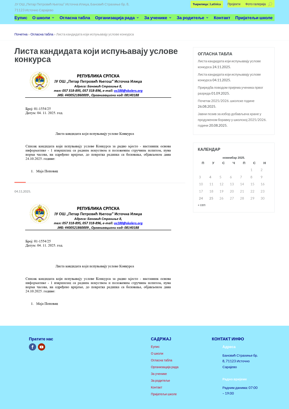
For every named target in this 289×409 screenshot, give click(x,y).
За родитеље (190, 18)
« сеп (201, 205)
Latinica (215, 4)
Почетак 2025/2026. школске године (226, 101)
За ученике (155, 18)
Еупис (20, 18)
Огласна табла (75, 18)
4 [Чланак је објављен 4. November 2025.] (210, 177)
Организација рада (115, 18)
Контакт (222, 18)
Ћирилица (200, 4)
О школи (41, 18)
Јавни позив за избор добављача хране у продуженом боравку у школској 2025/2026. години (232, 119)
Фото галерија (255, 4)
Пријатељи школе (254, 18)
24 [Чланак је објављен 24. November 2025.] (201, 198)
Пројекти (234, 4)
